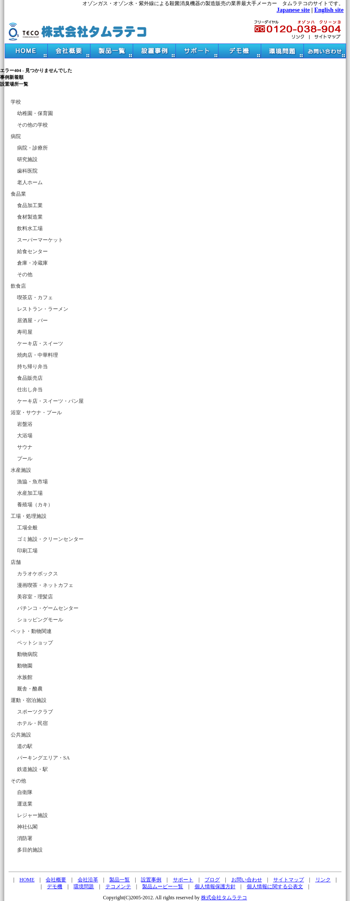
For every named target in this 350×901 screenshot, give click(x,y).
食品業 (18, 194)
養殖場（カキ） (35, 505)
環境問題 (83, 886)
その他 (24, 274)
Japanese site (293, 10)
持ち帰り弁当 (32, 367)
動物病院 (27, 654)
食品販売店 (30, 378)
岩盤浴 (24, 424)
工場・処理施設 (29, 516)
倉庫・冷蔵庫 (32, 263)
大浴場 (24, 436)
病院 (16, 136)
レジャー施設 (32, 815)
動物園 (24, 666)
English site (329, 10)
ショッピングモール (40, 620)
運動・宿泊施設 (29, 700)
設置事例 (151, 880)
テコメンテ (118, 886)
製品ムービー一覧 (162, 886)
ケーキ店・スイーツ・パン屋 (50, 401)
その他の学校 (32, 125)
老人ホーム (30, 182)
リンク (323, 880)
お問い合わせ (246, 880)
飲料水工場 (30, 228)
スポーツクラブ (35, 712)
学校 (16, 102)
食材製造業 (30, 217)
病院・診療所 (32, 148)
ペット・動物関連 (31, 631)
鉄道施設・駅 (32, 769)
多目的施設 (30, 850)
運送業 (24, 804)
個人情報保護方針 (215, 886)
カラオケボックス (37, 574)
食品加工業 (30, 205)
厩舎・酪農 (30, 689)
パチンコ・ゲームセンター (48, 608)
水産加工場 (30, 493)
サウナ (24, 447)
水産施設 (21, 470)
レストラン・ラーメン (42, 309)
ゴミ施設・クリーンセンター (50, 539)
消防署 (24, 838)
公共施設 (21, 735)
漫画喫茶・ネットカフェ (45, 585)
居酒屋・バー (32, 320)
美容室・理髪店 (35, 597)
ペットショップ (35, 643)
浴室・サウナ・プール (36, 413)
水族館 (24, 677)
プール (24, 459)
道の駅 (24, 746)
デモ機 (54, 886)
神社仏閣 (27, 827)
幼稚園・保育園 (35, 113)
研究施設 (27, 159)
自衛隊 (24, 792)
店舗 (16, 562)
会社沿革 (88, 880)
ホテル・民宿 (32, 723)
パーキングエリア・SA (43, 758)
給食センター (32, 251)
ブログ (212, 880)
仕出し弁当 (30, 390)
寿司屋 (24, 332)
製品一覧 (119, 880)
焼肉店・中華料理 (37, 355)
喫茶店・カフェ (35, 297)
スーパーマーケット (40, 240)
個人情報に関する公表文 (275, 886)
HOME (27, 880)
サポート (183, 880)
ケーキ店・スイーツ (40, 344)
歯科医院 (27, 171)
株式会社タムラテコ (224, 898)
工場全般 (27, 528)
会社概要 (56, 880)
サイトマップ (288, 880)
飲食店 (18, 286)
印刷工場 (27, 551)
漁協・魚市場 (32, 482)
